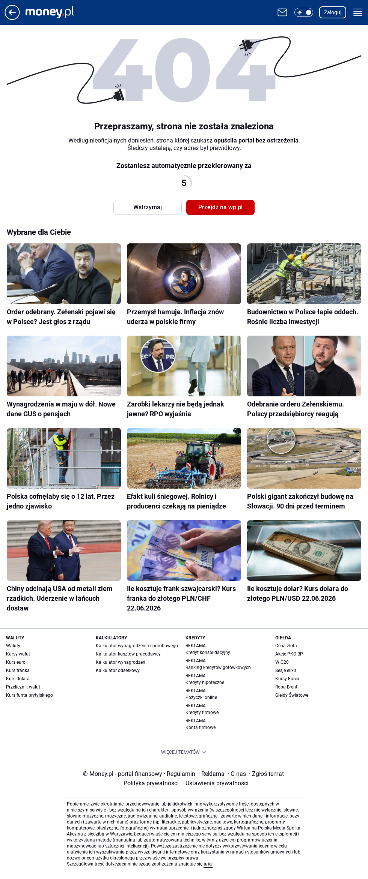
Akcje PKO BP (289, 654)
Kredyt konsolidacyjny (208, 652)
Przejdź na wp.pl (220, 207)
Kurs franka (18, 670)
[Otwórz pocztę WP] (282, 12)
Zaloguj (332, 12)
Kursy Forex (287, 678)
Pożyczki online (201, 697)
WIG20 (282, 662)
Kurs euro (16, 662)
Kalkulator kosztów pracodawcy (128, 654)
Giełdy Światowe (291, 695)
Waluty (13, 645)
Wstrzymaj (147, 207)
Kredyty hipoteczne (205, 682)
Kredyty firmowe (202, 712)
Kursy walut (18, 654)
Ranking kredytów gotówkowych (218, 667)
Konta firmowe (201, 727)
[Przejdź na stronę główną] (12, 17)
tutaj (208, 864)
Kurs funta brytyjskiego (29, 695)
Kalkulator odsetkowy (118, 670)
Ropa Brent (286, 687)
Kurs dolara (18, 678)
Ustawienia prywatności (215, 783)
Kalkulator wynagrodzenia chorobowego (137, 645)
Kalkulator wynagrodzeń (120, 662)
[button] (303, 12)
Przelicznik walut (23, 687)
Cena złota (286, 645)
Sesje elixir (285, 670)
